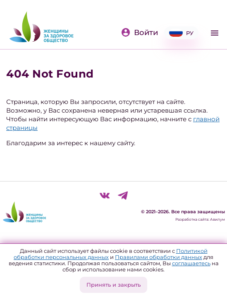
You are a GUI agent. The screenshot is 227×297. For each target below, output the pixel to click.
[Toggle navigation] (214, 33)
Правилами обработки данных (158, 257)
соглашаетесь (191, 263)
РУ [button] (181, 33)
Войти (139, 32)
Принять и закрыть (113, 284)
